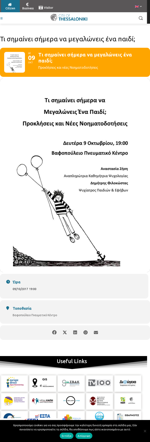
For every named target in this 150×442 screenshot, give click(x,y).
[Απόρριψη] (145, 431)
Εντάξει (67, 435)
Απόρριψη (84, 435)
